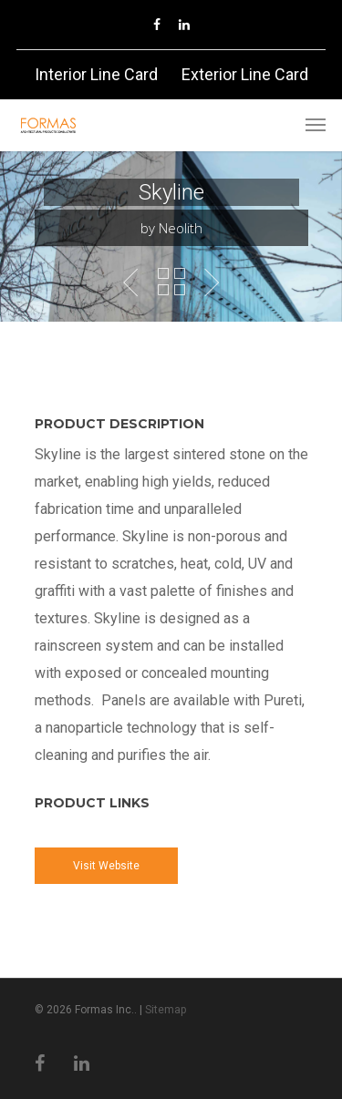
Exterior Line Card (244, 74)
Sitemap (165, 1009)
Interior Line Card (96, 74)
